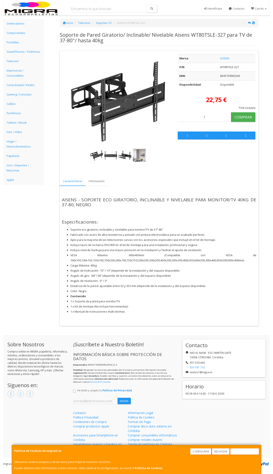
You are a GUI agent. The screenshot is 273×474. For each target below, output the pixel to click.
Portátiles (13, 42)
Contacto (236, 8)
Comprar (243, 117)
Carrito (259, 8)
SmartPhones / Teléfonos (23, 52)
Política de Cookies (148, 468)
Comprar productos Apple (91, 426)
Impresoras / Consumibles (15, 73)
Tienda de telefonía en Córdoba (150, 444)
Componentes (16, 33)
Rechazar (221, 451)
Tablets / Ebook (17, 122)
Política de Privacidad (100, 381)
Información (97, 181)
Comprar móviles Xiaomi (145, 440)
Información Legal (140, 413)
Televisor (13, 61)
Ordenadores (16, 23)
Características (73, 181)
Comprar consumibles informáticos (152, 435)
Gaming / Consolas (19, 94)
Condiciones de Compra (90, 422)
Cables (11, 104)
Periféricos (14, 113)
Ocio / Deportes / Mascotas (18, 167)
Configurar (201, 451)
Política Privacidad (86, 417)
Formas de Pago (139, 422)
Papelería (13, 156)
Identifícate (212, 8)
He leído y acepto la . (104, 390)
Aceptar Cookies (245, 451)
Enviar (124, 401)
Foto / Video (14, 132)
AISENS (224, 58)
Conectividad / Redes (21, 85)
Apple (10, 180)
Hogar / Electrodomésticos (19, 143)
